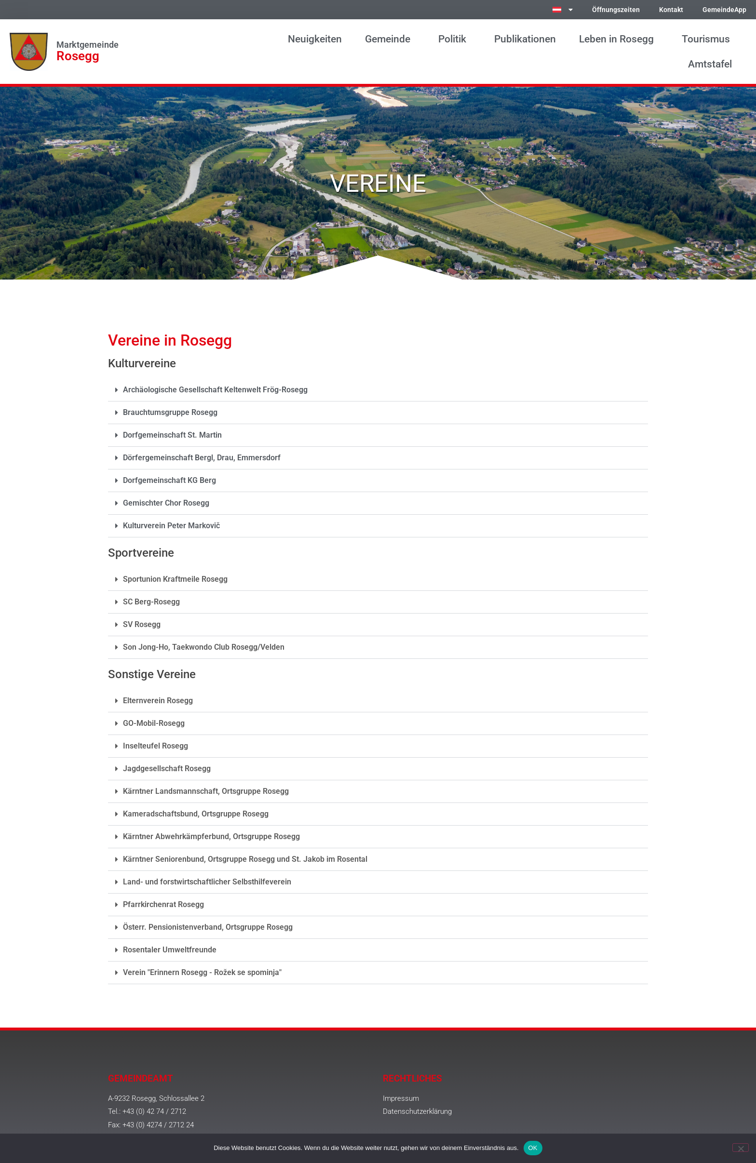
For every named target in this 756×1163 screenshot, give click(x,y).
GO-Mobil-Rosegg (154, 723)
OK (533, 1147)
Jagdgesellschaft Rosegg (167, 768)
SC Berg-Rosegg (151, 601)
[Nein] (740, 1147)
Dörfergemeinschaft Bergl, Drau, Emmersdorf (202, 457)
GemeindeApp (724, 10)
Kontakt (671, 10)
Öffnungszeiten (616, 10)
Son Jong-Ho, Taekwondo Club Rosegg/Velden (203, 647)
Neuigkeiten (315, 39)
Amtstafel (712, 64)
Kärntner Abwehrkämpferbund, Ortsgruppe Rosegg (211, 836)
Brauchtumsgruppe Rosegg (170, 412)
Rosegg (77, 56)
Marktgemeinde (87, 45)
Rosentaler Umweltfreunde (169, 949)
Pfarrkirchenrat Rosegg (163, 904)
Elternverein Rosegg (158, 700)
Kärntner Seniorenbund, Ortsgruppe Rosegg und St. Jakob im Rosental (245, 859)
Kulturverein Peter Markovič (171, 525)
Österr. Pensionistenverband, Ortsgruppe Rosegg (208, 927)
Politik (454, 39)
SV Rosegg (142, 624)
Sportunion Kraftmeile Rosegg (175, 579)
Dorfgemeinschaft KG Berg (169, 480)
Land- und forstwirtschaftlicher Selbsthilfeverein (207, 881)
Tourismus (708, 39)
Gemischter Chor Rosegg (166, 503)
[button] (378, 390)
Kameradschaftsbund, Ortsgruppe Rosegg (196, 813)
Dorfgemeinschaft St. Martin (172, 435)
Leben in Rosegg (619, 39)
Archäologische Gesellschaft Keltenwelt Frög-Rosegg (215, 389)
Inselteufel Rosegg (155, 745)
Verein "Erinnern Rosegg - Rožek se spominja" (202, 972)
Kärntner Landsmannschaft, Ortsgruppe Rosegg (206, 791)
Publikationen (525, 39)
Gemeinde (390, 39)
